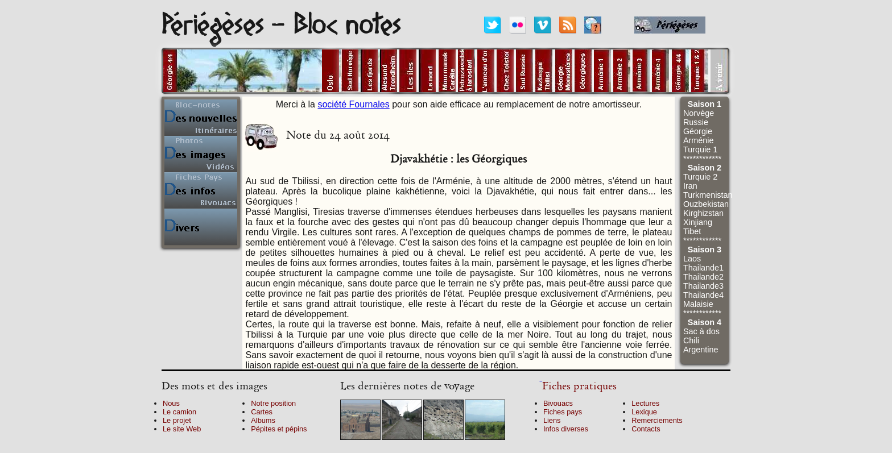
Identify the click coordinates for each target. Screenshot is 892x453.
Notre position (273, 403)
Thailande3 (703, 285)
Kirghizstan (703, 213)
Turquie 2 (700, 176)
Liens (552, 420)
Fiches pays (562, 412)
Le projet (177, 420)
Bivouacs (558, 403)
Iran (690, 185)
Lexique (644, 412)
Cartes (261, 412)
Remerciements (657, 420)
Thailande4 (703, 295)
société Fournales (353, 104)
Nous (171, 403)
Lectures (645, 403)
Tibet (692, 231)
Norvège (698, 113)
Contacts (645, 429)
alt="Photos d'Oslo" (330, 70)
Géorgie (697, 131)
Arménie (698, 140)
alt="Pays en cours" (277, 70)
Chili (691, 340)
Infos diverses (565, 429)
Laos (692, 258)
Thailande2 (703, 276)
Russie (695, 122)
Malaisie (698, 304)
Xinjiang (697, 222)
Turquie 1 (700, 149)
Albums (263, 420)
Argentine (700, 349)
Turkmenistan (708, 195)
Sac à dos (701, 331)
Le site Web (182, 429)
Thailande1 (703, 267)
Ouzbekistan (706, 204)
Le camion (179, 412)
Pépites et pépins (279, 429)
